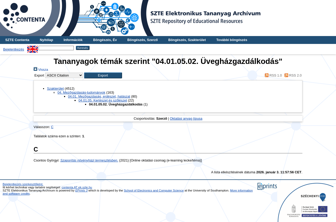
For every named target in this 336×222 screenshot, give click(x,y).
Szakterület (55, 88)
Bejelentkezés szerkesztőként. (23, 184)
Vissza (41, 70)
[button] (103, 75)
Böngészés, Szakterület (187, 40)
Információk (73, 40)
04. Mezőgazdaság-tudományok (81, 92)
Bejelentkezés (13, 49)
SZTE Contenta (17, 40)
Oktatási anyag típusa (186, 118)
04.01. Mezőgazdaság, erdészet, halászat (99, 96)
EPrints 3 (81, 190)
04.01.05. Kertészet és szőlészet (102, 100)
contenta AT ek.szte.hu (77, 187)
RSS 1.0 (272, 75)
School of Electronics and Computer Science (154, 190)
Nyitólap (46, 40)
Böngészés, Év (105, 40)
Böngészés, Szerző (142, 40)
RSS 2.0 (292, 75)
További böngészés (231, 40)
